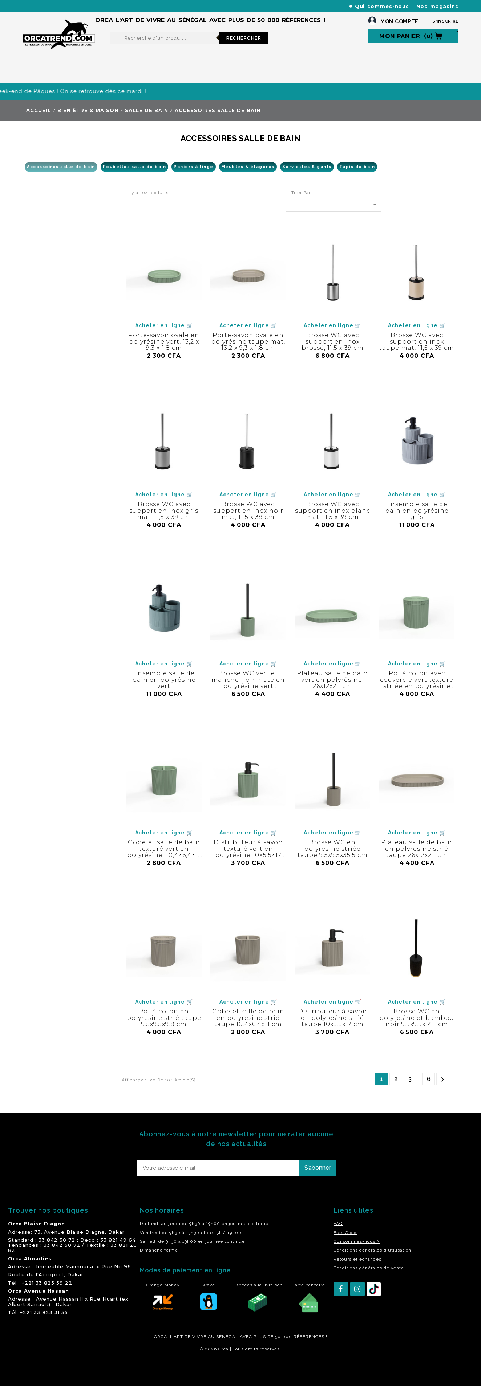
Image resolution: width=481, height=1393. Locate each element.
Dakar (116, 1239)
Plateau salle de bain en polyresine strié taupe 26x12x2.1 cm (416, 856)
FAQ (338, 1230)
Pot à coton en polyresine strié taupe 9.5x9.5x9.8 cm (164, 1025)
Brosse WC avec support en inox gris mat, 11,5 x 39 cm (163, 518)
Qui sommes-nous (382, 6)
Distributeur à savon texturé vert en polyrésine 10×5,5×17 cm (248, 859)
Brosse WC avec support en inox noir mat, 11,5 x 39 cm (248, 518)
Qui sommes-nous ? (357, 1248)
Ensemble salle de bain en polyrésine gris (417, 518)
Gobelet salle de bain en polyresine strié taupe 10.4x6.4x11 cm (248, 1025)
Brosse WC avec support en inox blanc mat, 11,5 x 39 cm (332, 518)
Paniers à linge (194, 174)
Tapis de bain (357, 174)
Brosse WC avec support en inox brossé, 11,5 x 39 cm (333, 349)
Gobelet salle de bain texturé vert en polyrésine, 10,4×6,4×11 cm (164, 859)
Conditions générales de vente (369, 1275)
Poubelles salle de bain (134, 174)
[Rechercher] (164, 45)
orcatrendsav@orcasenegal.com (63, 14)
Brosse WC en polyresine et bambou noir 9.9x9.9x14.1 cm (416, 1025)
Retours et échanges (357, 1266)
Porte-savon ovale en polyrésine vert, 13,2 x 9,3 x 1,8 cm (163, 349)
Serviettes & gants (307, 174)
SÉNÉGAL (227, 1343)
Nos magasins (437, 6)
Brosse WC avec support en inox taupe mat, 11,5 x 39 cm (416, 349)
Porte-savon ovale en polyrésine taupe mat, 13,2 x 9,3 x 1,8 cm (248, 349)
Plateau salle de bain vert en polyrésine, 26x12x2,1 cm (332, 687)
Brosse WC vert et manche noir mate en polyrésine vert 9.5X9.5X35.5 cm (248, 690)
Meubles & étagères (248, 174)
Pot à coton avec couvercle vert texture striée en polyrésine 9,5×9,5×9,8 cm (416, 690)
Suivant (442, 1086)
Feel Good (345, 1239)
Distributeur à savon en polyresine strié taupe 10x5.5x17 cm (332, 1025)
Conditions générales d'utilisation (372, 1257)
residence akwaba (58, 1375)
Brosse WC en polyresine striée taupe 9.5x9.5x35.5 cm (333, 856)
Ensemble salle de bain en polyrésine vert (164, 687)
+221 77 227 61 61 (178, 6)
